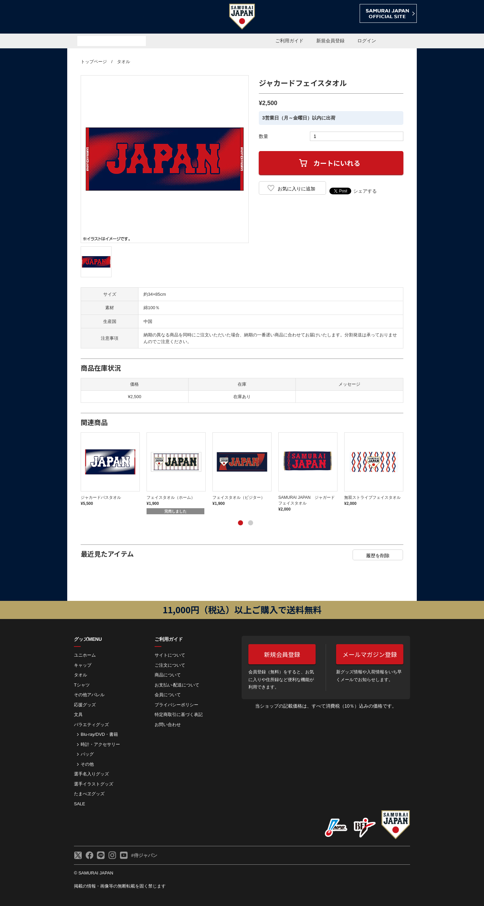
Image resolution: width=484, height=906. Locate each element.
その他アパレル (89, 694)
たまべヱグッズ (89, 793)
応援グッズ (85, 704)
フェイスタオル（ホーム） (171, 497)
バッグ (87, 754)
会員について (168, 694)
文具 (78, 714)
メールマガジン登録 (369, 654)
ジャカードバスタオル (101, 497)
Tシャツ (82, 684)
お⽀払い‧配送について (177, 684)
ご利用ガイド (289, 40)
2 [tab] (250, 522)
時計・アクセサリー (100, 744)
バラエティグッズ (91, 724)
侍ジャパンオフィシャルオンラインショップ (105, 17)
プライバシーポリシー (176, 704)
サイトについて (170, 655)
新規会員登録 (330, 40)
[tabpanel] (114, 469)
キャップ (82, 665)
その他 (87, 764)
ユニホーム (85, 655)
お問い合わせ (168, 724)
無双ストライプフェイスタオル (372, 497)
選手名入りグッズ (91, 773)
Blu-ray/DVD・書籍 (99, 734)
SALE (79, 803)
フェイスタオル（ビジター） (238, 497)
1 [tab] (240, 522)
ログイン (366, 40)
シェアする (365, 191)
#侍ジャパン (144, 855)
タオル (123, 61)
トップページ (94, 61)
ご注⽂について (170, 665)
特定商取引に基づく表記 (179, 714)
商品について (168, 674)
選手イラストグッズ (93, 783)
